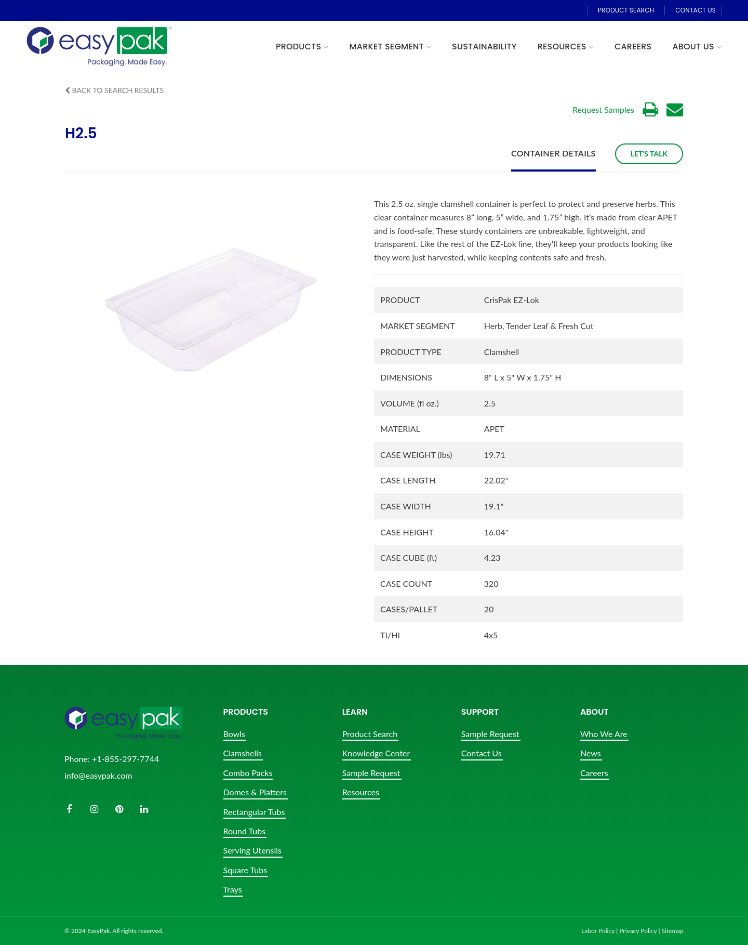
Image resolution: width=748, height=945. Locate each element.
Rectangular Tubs (254, 812)
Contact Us (481, 753)
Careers (594, 773)
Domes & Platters (255, 792)
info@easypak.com (98, 775)
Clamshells (242, 753)
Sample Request (371, 773)
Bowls (234, 734)
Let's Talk (649, 153)
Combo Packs (248, 773)
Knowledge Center (376, 753)
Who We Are (603, 734)
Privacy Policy (638, 931)
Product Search (369, 734)
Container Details (553, 153)
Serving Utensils (252, 850)
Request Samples (603, 109)
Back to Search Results (114, 90)
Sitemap (672, 931)
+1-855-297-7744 (125, 759)
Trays (232, 889)
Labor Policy (598, 931)
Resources (360, 792)
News (590, 753)
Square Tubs (245, 870)
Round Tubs (244, 831)
